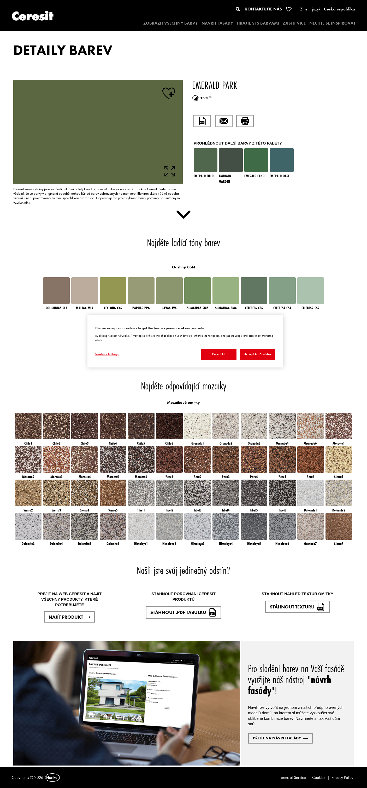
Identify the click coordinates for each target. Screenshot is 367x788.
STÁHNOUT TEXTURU (297, 607)
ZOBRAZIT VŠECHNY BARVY (170, 23)
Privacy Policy (342, 777)
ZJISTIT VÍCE (294, 23)
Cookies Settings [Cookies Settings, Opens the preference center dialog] (107, 354)
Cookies (318, 777)
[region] (185, 341)
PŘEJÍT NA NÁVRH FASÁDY (280, 738)
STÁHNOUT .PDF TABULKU (183, 612)
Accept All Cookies (257, 354)
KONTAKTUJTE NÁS (263, 9)
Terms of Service (292, 777)
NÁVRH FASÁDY (217, 23)
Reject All (219, 354)
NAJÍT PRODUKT (69, 617)
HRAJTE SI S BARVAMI (258, 23)
